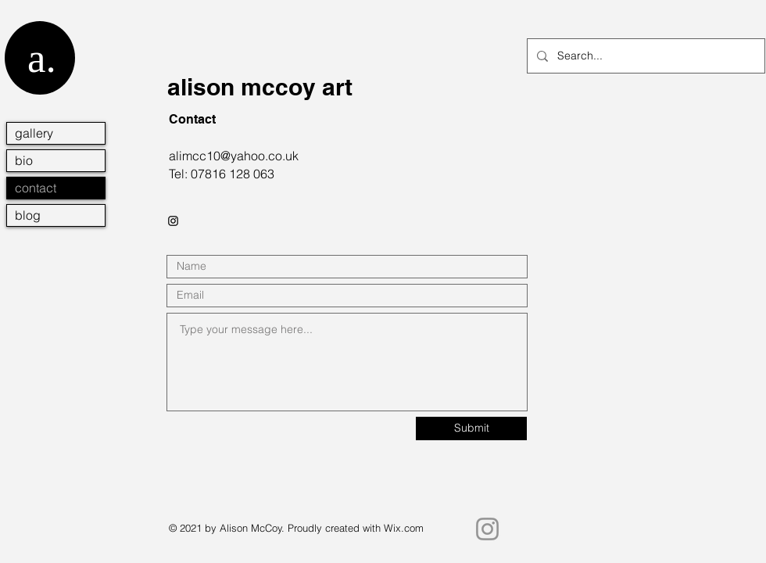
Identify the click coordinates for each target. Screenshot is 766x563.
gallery (34, 133)
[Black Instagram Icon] (173, 221)
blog (28, 215)
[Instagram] (487, 529)
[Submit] (471, 428)
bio (24, 160)
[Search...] (644, 56)
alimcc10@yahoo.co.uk (234, 155)
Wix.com (404, 528)
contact (35, 187)
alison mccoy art (260, 87)
